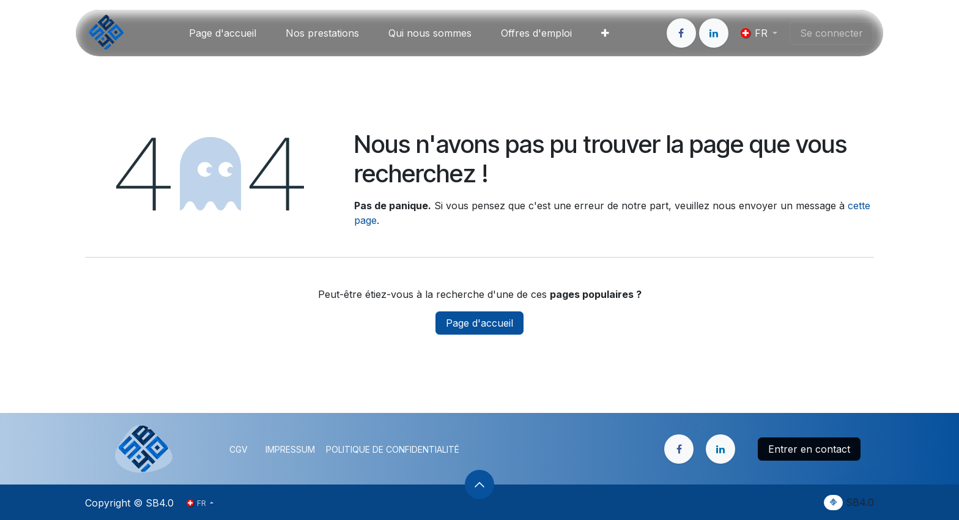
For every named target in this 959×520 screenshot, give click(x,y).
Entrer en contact (809, 449)
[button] (479, 484)
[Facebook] (681, 33)
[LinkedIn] (713, 33)
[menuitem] (222, 33)
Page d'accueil (479, 323)
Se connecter (831, 33)
